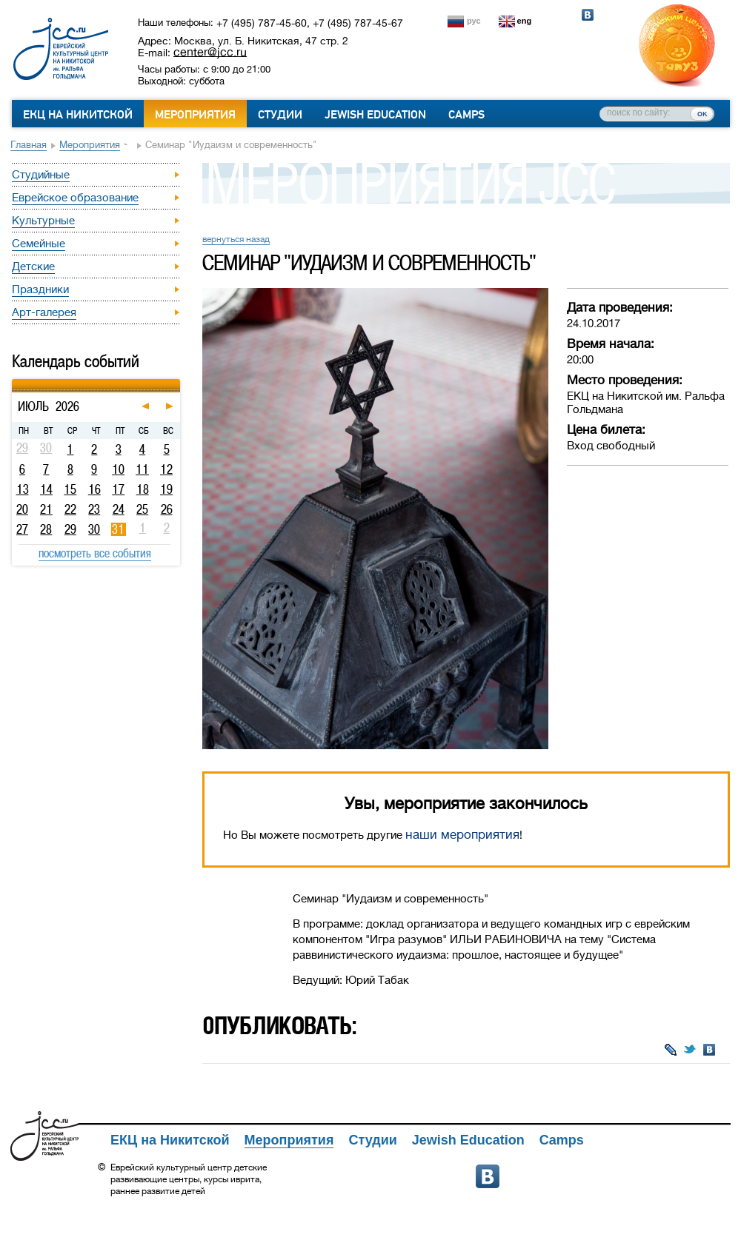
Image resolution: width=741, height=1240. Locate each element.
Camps (466, 114)
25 (142, 509)
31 (118, 529)
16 (94, 489)
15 (70, 489)
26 (167, 509)
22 (70, 509)
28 (46, 529)
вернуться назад (236, 239)
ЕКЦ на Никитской (78, 114)
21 (46, 509)
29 (70, 529)
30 (94, 529)
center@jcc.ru (210, 52)
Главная (28, 144)
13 (22, 489)
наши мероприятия (462, 835)
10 (118, 469)
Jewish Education (375, 114)
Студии (280, 114)
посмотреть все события (95, 553)
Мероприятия (195, 114)
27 (22, 529)
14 (46, 489)
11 (142, 469)
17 (118, 489)
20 (22, 509)
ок (702, 113)
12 (166, 469)
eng (524, 20)
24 (118, 509)
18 (142, 489)
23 (94, 509)
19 (166, 489)
